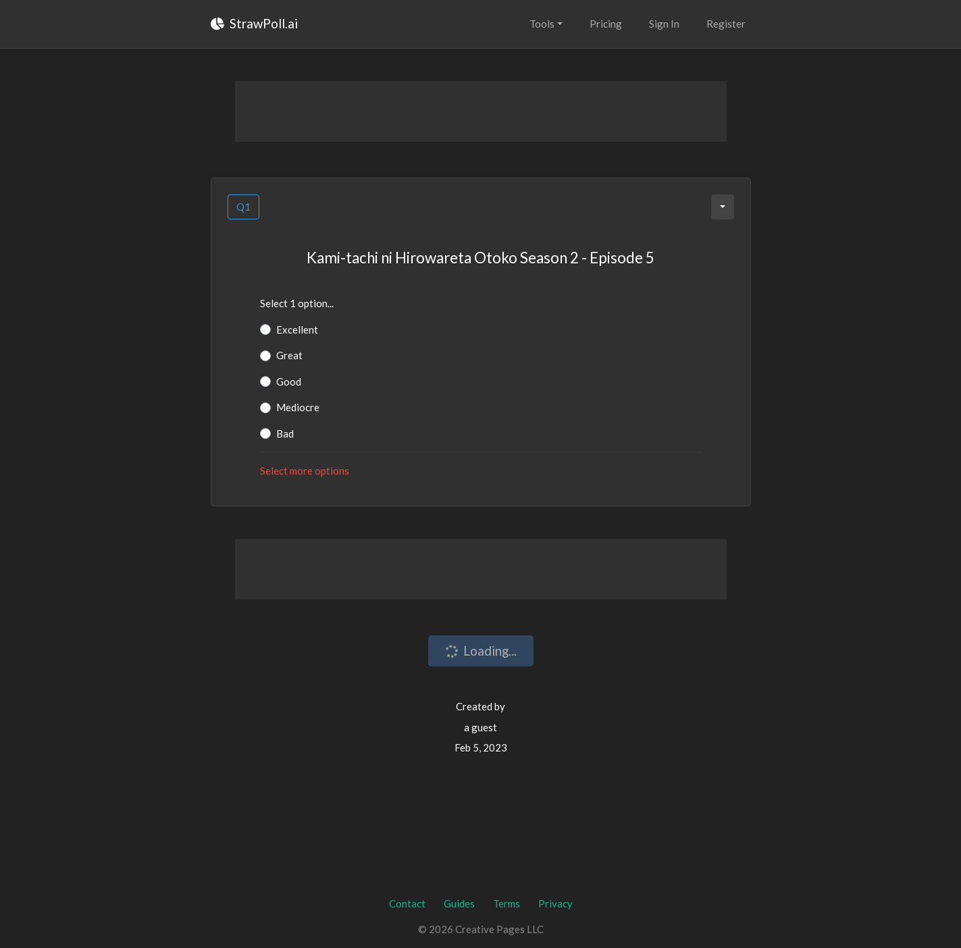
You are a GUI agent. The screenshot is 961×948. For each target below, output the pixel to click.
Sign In (664, 24)
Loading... (479, 651)
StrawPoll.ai (254, 23)
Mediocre (297, 407)
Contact (407, 903)
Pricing (606, 24)
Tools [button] (541, 24)
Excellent (297, 329)
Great (289, 355)
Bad (285, 433)
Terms (506, 903)
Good (288, 381)
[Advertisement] (481, 111)
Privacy (555, 903)
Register (726, 24)
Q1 (243, 207)
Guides (459, 903)
